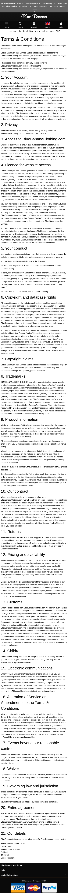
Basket (61, 23)
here (59, 3)
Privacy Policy (22, 130)
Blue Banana (34, 17)
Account (34, 23)
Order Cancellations (9, 549)
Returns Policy (23, 537)
